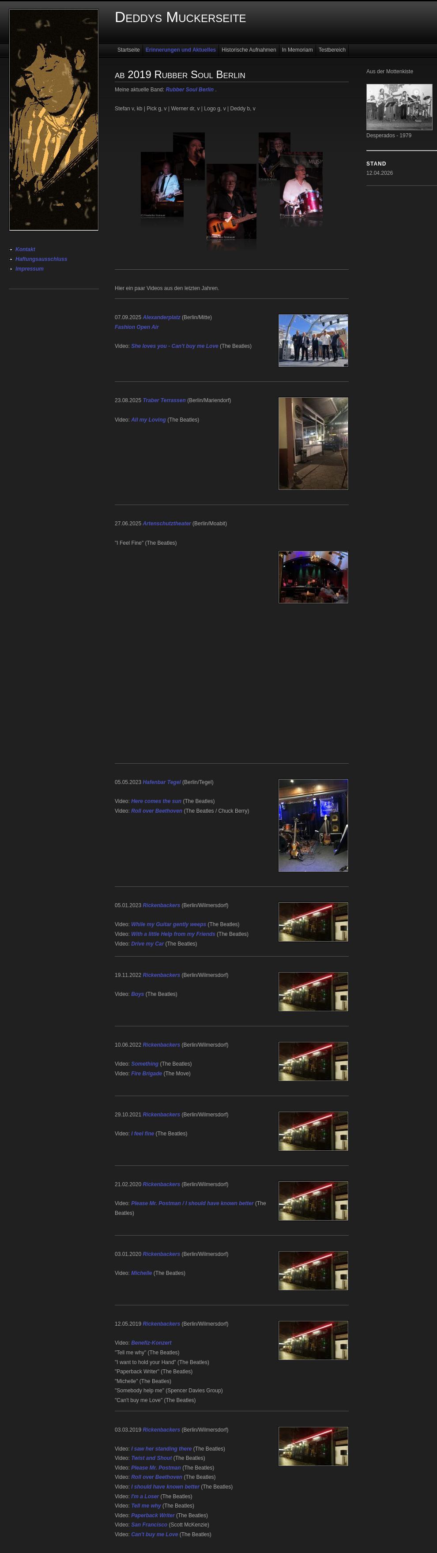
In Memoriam (297, 50)
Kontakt (25, 249)
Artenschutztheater (167, 523)
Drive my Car (147, 944)
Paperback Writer (153, 1515)
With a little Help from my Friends (173, 934)
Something (144, 1064)
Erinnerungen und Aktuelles (181, 50)
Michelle (141, 1273)
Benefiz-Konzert (151, 1343)
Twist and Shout (151, 1458)
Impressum (29, 269)
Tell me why (146, 1506)
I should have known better (165, 1487)
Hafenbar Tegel (162, 782)
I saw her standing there (161, 1449)
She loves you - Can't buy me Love (174, 346)
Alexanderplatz (161, 317)
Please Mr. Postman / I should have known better (192, 1203)
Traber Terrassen (164, 400)
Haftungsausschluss (41, 259)
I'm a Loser (145, 1496)
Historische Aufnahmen (249, 50)
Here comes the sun (156, 801)
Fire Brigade (146, 1074)
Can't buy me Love (154, 1534)
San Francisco (149, 1525)
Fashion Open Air (137, 327)
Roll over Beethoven (156, 811)
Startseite (128, 50)
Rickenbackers (161, 905)
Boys (137, 994)
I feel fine (142, 1134)
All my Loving (148, 420)
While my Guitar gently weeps (168, 924)
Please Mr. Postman (156, 1468)
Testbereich (332, 50)
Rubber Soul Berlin (190, 90)
